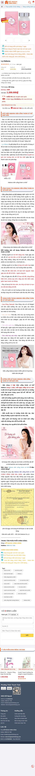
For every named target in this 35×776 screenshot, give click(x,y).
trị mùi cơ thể (22, 587)
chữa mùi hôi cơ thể (9, 587)
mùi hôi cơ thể (18, 570)
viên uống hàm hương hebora (11, 600)
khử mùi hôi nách (8, 573)
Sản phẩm (3, 716)
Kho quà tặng (4, 718)
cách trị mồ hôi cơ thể (9, 590)
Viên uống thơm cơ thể (9, 577)
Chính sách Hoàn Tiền (20, 723)
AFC (2, 69)
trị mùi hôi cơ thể (24, 580)
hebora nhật (27, 600)
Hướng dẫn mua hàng (20, 716)
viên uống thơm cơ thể (21, 467)
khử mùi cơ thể (22, 593)
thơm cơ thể (7, 570)
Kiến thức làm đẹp (5, 720)
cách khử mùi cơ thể (25, 590)
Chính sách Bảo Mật (20, 713)
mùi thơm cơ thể (8, 597)
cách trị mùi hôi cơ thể (9, 580)
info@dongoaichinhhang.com (11, 702)
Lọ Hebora (5, 144)
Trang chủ (3, 713)
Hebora (10, 467)
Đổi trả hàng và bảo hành (21, 720)
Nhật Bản (13, 69)
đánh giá (19, 64)
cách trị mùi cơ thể (8, 593)
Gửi (27, 635)
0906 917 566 (17, 108)
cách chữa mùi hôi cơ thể (20, 583)
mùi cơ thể (6, 583)
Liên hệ (2, 723)
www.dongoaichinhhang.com (13, 704)
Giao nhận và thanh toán (21, 718)
